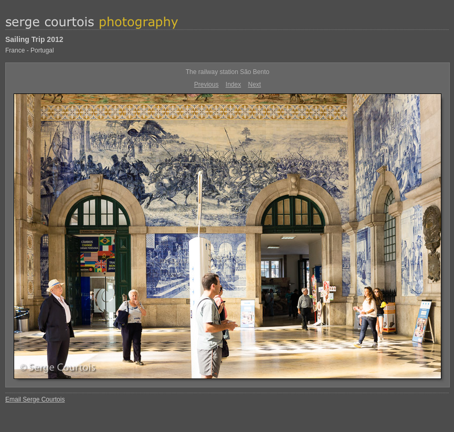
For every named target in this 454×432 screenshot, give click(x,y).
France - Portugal (29, 50)
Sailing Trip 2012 (34, 39)
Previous (206, 84)
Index (233, 84)
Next (254, 84)
